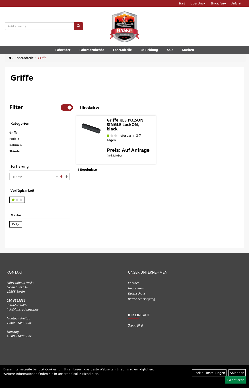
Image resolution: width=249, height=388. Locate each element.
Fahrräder (62, 50)
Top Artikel (135, 325)
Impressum (136, 288)
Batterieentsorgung (141, 299)
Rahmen (15, 145)
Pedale (14, 139)
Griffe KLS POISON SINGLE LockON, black (125, 124)
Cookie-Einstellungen (209, 373)
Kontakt (133, 283)
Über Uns (197, 3)
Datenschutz (136, 293)
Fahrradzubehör (91, 50)
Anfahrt (236, 3)
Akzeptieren (235, 380)
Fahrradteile (122, 50)
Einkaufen (218, 3)
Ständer (15, 151)
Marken (188, 50)
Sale (170, 50)
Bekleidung (149, 50)
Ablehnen (237, 373)
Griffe (42, 58)
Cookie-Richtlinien (84, 374)
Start (182, 3)
